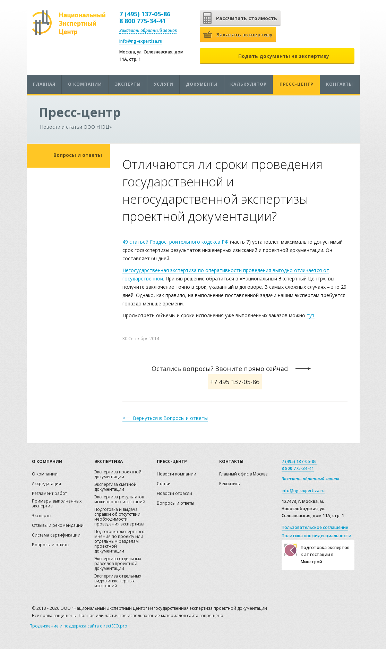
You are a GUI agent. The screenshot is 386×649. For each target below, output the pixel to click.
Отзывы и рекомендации (58, 525)
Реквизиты (230, 484)
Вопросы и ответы (77, 155)
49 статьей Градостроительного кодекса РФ (175, 241)
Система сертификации (56, 535)
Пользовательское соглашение (315, 527)
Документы (201, 84)
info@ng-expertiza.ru (140, 41)
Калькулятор (248, 84)
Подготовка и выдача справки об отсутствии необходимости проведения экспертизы (119, 517)
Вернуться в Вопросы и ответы (170, 418)
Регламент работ (49, 493)
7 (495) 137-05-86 (144, 14)
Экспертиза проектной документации (117, 475)
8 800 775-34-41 (142, 21)
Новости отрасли (174, 493)
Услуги (163, 84)
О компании (85, 84)
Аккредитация (46, 484)
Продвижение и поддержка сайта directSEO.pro (78, 626)
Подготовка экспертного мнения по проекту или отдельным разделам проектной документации (119, 541)
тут (311, 315)
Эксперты (128, 84)
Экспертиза (108, 461)
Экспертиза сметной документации (115, 487)
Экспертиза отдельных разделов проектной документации (117, 563)
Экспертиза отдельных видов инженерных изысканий (117, 581)
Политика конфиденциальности (316, 536)
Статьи (164, 484)
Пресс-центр (297, 84)
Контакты (339, 84)
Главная (44, 84)
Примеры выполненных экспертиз (57, 504)
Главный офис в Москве (243, 474)
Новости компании (176, 474)
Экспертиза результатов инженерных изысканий (119, 500)
